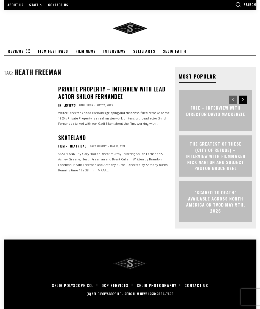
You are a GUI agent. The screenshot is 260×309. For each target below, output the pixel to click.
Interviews (65, 103)
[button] (245, 4)
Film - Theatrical (69, 145)
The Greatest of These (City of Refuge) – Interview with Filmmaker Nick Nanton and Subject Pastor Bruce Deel (215, 156)
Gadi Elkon (83, 103)
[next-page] (243, 99)
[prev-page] (233, 99)
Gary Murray (93, 145)
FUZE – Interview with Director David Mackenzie (215, 110)
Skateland (69, 138)
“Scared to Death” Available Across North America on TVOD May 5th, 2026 (215, 201)
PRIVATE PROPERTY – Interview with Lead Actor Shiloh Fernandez (107, 93)
